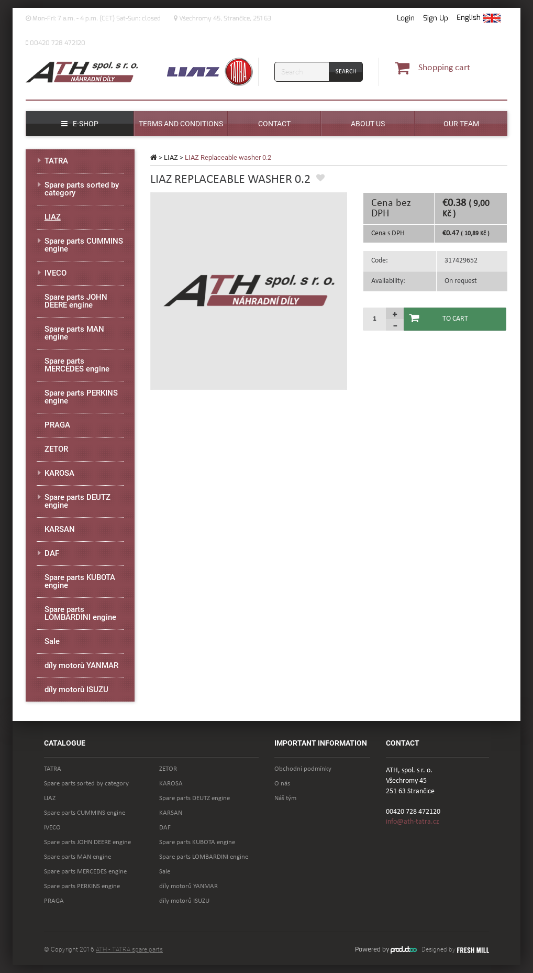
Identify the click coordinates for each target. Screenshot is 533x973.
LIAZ (171, 157)
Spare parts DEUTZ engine (77, 501)
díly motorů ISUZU (76, 689)
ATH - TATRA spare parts (129, 949)
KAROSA (59, 473)
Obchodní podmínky (302, 769)
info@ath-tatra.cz (412, 822)
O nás (282, 783)
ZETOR (56, 449)
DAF (52, 553)
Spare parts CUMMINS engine (84, 245)
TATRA (56, 161)
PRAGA (57, 425)
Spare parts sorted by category (82, 189)
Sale (52, 641)
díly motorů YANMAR (81, 665)
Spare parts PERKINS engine (81, 397)
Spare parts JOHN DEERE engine (76, 301)
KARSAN (60, 529)
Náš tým (285, 798)
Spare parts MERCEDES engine (77, 365)
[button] (478, 18)
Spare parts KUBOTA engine (80, 581)
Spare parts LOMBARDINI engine (80, 613)
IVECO (55, 273)
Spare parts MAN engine (74, 333)
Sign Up (435, 18)
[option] (249, 291)
